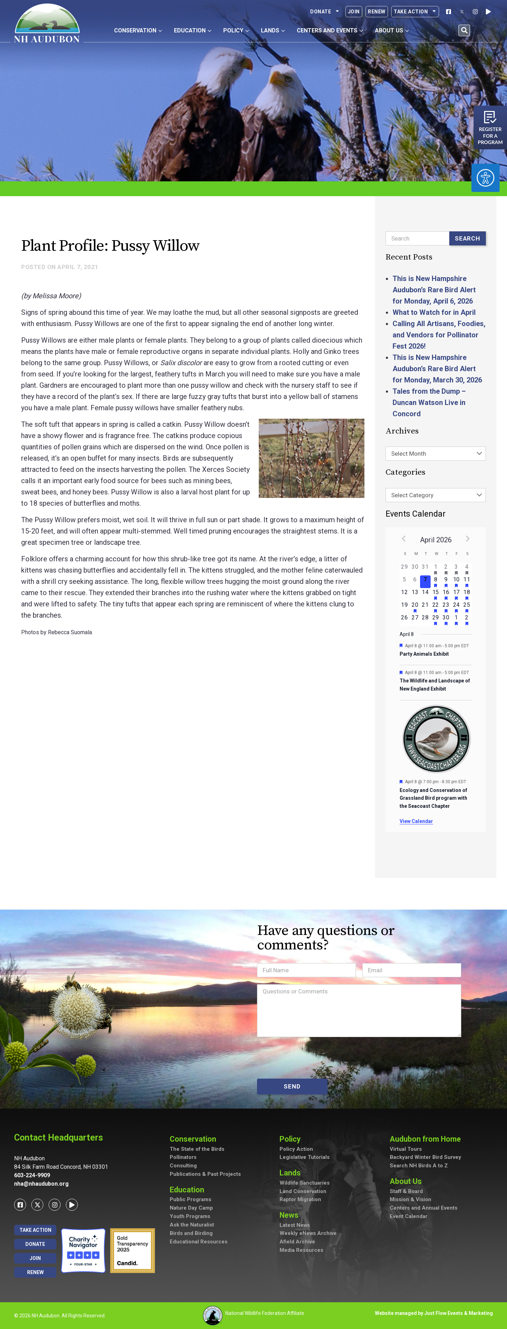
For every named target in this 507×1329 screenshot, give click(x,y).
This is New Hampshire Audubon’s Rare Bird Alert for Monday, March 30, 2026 (437, 368)
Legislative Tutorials (305, 1158)
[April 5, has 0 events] (405, 581)
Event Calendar (408, 1217)
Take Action (415, 11)
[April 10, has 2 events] (456, 581)
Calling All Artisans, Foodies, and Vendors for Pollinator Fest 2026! (439, 334)
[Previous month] (404, 538)
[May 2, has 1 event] (467, 619)
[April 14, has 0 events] (425, 594)
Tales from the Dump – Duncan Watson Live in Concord (429, 402)
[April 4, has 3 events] (467, 569)
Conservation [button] (138, 30)
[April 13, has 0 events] (415, 594)
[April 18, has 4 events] (467, 594)
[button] (464, 30)
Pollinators (183, 1158)
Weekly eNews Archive (308, 1234)
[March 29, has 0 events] (405, 569)
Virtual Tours (406, 1149)
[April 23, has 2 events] (446, 607)
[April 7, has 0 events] (425, 581)
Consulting (183, 1166)
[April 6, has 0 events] (415, 581)
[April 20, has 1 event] (415, 607)
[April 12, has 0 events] (405, 594)
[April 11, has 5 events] (467, 581)
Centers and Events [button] (330, 30)
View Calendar (416, 821)
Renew (377, 11)
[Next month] (468, 538)
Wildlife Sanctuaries (305, 1183)
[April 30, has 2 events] (446, 619)
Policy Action (296, 1149)
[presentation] (310, 1058)
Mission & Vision (410, 1200)
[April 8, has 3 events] (436, 581)
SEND (292, 1086)
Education (189, 1190)
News (291, 1215)
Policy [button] (236, 30)
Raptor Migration (300, 1200)
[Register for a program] (490, 117)
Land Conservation (303, 1191)
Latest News (295, 1226)
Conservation (195, 1139)
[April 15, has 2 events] (436, 594)
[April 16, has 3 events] (446, 594)
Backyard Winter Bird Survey (425, 1158)
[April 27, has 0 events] (415, 619)
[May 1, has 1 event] (456, 619)
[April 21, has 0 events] (425, 607)
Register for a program (490, 135)
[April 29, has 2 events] (436, 619)
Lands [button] (273, 30)
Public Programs (190, 1200)
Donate (325, 11)
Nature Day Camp (191, 1208)
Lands (292, 1173)
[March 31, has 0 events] (425, 569)
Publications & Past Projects (205, 1175)
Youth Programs (190, 1217)
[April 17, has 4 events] (456, 594)
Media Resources (301, 1251)
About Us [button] (392, 30)
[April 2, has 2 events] (446, 569)
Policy (292, 1139)
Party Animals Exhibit (424, 654)
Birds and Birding (191, 1234)
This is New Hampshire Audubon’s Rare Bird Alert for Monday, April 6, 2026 (434, 289)
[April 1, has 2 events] (436, 569)
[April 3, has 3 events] (456, 569)
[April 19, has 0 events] (405, 607)
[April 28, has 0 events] (425, 619)
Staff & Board (407, 1191)
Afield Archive (297, 1243)
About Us (407, 1181)
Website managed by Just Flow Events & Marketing (434, 1313)
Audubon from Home (428, 1139)
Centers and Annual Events (423, 1208)
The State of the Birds (197, 1149)
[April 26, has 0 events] (405, 619)
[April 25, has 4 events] (467, 607)
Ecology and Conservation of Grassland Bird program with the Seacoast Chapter (433, 798)
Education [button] (192, 30)
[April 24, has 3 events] (456, 607)
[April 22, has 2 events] (436, 607)
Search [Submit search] (467, 238)
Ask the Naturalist (192, 1225)
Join (354, 11)
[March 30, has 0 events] (415, 569)
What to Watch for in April (434, 312)
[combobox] (436, 454)
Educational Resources (198, 1242)
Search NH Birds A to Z (419, 1166)
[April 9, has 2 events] (446, 581)
